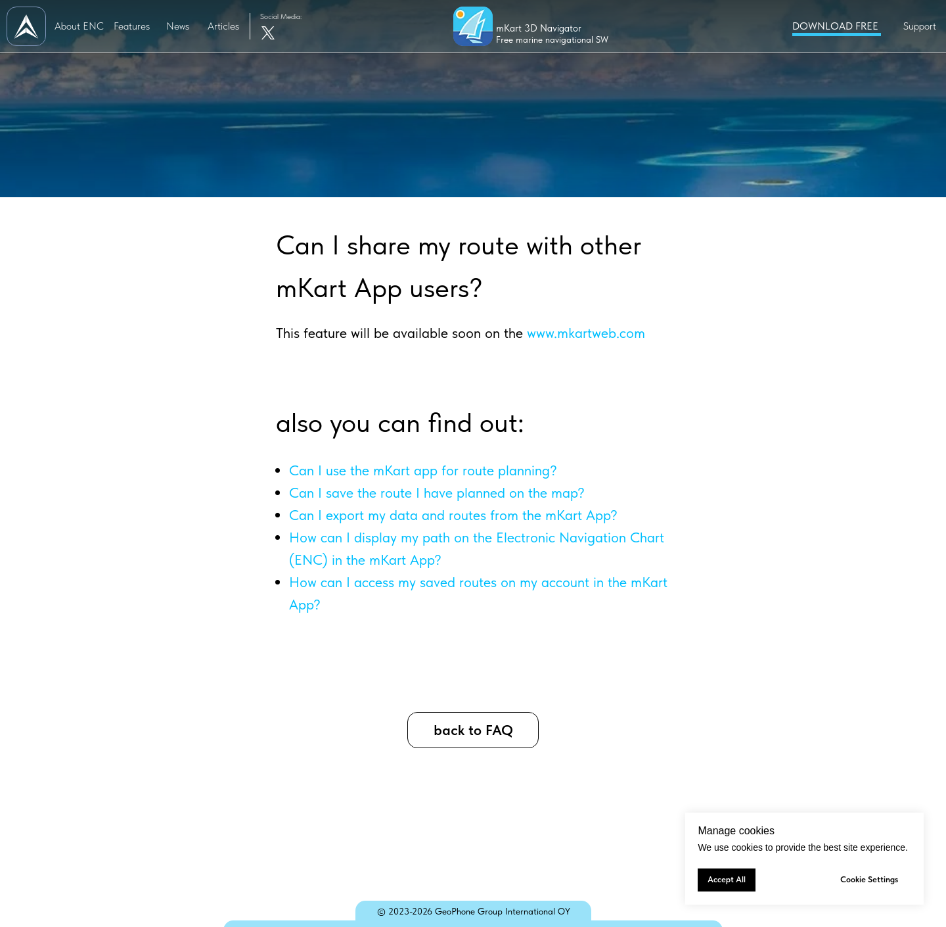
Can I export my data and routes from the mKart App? (453, 514)
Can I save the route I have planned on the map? (437, 492)
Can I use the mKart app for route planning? (423, 470)
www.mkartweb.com (586, 332)
